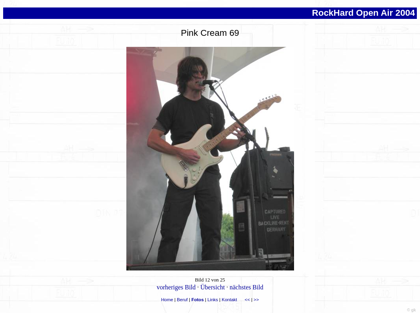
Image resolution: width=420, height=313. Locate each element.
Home (167, 299)
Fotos (197, 299)
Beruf (182, 299)
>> (256, 299)
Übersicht (212, 287)
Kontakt (229, 299)
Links (212, 299)
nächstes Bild (246, 287)
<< (247, 299)
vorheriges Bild (176, 287)
